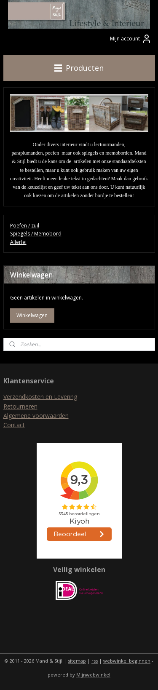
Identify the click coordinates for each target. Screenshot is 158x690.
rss (94, 661)
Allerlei (18, 242)
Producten (79, 68)
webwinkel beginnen (126, 661)
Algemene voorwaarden (36, 416)
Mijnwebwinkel (93, 674)
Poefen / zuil (24, 225)
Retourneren (20, 406)
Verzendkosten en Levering (40, 397)
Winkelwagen (32, 315)
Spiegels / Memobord (36, 234)
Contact (14, 425)
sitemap (77, 661)
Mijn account (131, 39)
